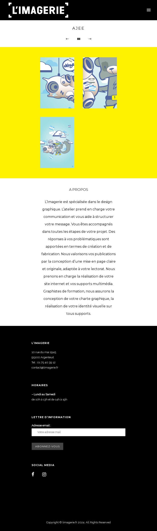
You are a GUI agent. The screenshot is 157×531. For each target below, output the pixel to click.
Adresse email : (41, 425)
